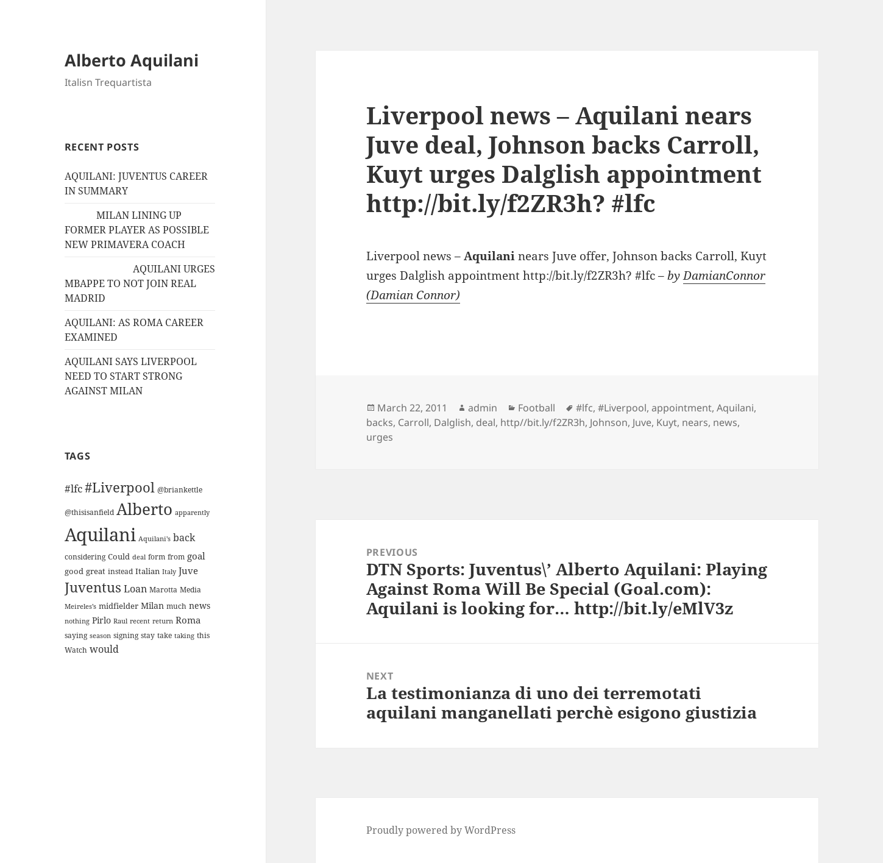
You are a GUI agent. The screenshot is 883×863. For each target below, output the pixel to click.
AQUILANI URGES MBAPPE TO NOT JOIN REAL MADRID (140, 283)
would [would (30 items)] (104, 649)
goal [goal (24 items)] (196, 556)
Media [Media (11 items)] (190, 589)
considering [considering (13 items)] (85, 557)
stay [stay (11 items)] (148, 635)
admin (482, 407)
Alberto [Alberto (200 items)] (144, 509)
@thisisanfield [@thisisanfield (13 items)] (89, 512)
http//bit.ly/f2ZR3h (542, 422)
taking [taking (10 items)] (184, 635)
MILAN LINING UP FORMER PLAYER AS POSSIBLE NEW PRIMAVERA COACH (137, 229)
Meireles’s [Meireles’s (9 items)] (80, 606)
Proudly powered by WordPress (441, 830)
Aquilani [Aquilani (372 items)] (100, 534)
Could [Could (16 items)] (119, 556)
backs (379, 422)
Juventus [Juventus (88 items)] (93, 587)
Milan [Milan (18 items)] (152, 605)
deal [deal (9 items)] (139, 557)
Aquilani (735, 407)
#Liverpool (622, 407)
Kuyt (666, 422)
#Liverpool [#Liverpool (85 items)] (120, 487)
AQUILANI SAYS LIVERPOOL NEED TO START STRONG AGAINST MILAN (131, 376)
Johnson (609, 422)
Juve (642, 422)
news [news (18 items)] (199, 605)
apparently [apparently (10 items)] (192, 512)
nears (695, 422)
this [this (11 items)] (203, 635)
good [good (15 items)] (74, 571)
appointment (681, 407)
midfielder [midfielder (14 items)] (118, 605)
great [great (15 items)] (95, 571)
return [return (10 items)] (162, 620)
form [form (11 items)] (156, 556)
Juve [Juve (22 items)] (188, 570)
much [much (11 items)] (176, 606)
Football (536, 407)
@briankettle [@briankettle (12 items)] (179, 490)
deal (485, 422)
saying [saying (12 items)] (76, 635)
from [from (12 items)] (176, 557)
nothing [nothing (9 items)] (77, 621)
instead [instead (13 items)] (120, 571)
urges (379, 437)
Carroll (413, 422)
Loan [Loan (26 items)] (135, 588)
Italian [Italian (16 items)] (147, 571)
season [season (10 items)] (100, 635)
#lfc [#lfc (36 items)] (73, 488)
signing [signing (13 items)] (125, 635)
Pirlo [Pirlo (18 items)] (101, 620)
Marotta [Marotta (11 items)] (163, 589)
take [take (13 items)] (164, 635)
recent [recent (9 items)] (140, 621)
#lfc (584, 407)
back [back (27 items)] (184, 537)
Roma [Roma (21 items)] (188, 620)
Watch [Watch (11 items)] (76, 650)
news (725, 422)
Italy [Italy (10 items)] (169, 571)
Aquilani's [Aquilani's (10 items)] (154, 538)
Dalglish (452, 422)
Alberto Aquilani (132, 60)
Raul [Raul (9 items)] (120, 621)
